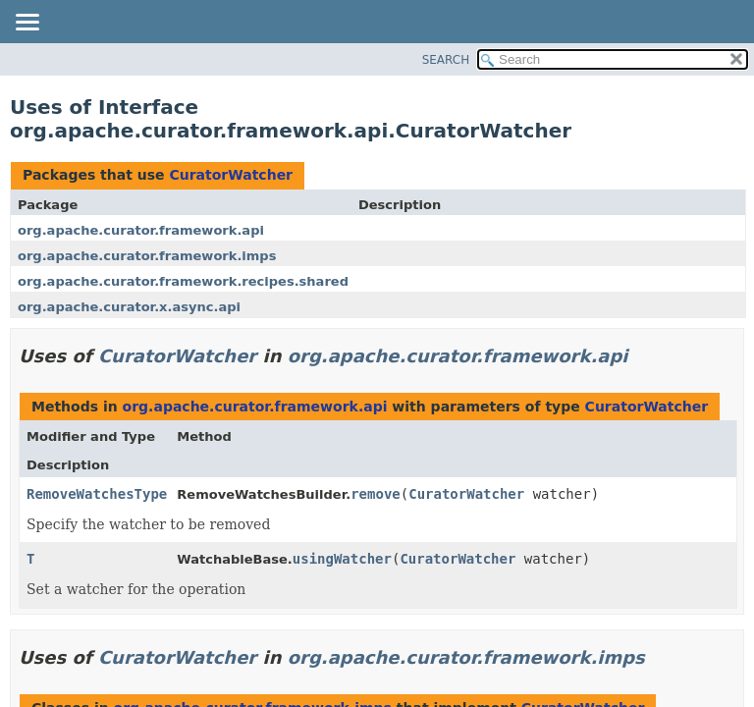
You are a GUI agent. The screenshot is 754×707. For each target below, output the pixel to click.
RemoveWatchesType (97, 494)
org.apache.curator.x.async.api (129, 306)
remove (375, 494)
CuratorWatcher (231, 175)
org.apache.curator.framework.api (141, 230)
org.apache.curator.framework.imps (147, 255)
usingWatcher (342, 559)
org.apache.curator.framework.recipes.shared (183, 281)
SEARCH (446, 60)
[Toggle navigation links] (26, 23)
